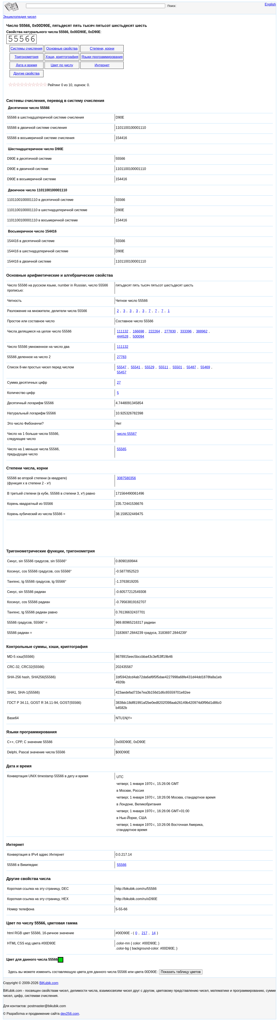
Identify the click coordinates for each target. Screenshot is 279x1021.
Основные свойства (62, 48)
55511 (163, 367)
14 (154, 933)
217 (144, 933)
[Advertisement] (162, 61)
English (270, 4)
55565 (122, 449)
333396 (186, 331)
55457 (122, 372)
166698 (138, 331)
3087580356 (126, 478)
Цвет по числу (62, 65)
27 (119, 382)
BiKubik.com (48, 983)
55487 (191, 367)
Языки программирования (102, 57)
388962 (201, 331)
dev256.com (70, 1013)
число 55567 (127, 434)
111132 (122, 331)
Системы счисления (26, 48)
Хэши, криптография (62, 57)
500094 (138, 336)
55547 (122, 367)
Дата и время (26, 65)
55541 (135, 367)
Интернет (102, 65)
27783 (122, 357)
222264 (154, 331)
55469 (205, 367)
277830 (170, 331)
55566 (122, 865)
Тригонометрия (26, 57)
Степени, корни (102, 48)
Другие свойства (26, 73)
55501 (177, 367)
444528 (122, 336)
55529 (149, 367)
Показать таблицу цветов (181, 972)
